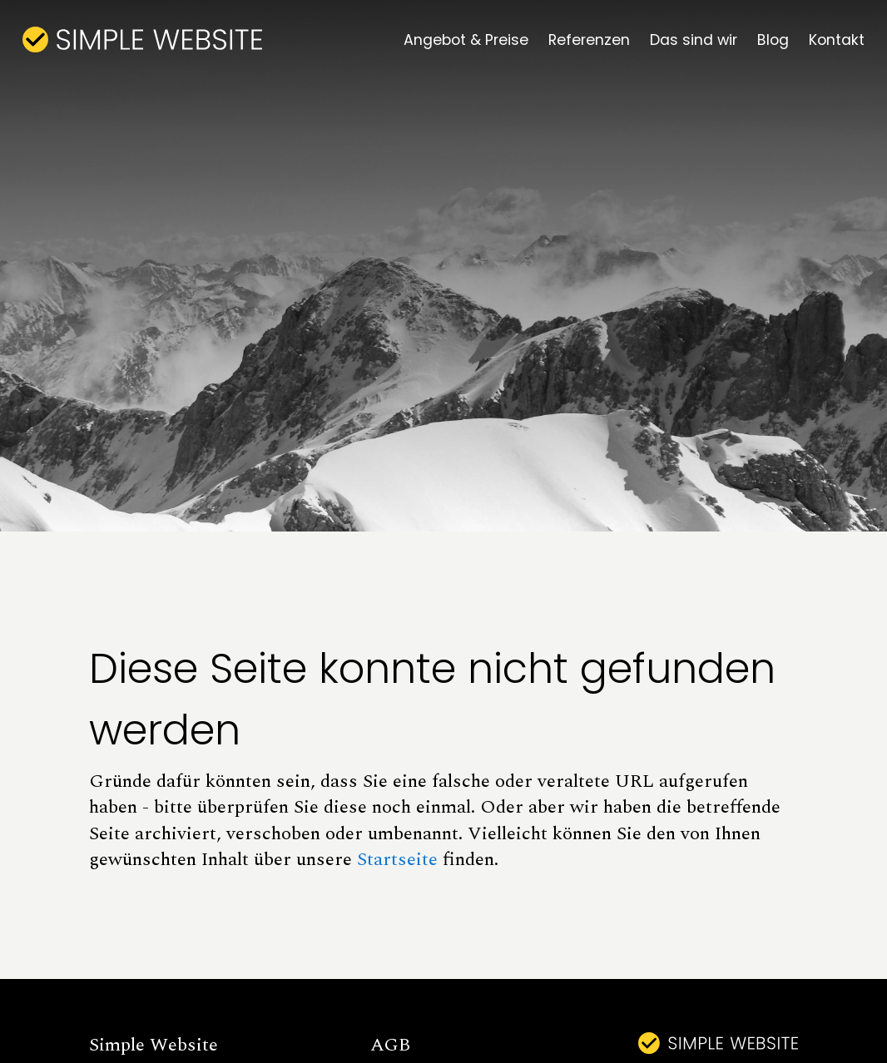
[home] (142, 39)
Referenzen (589, 40)
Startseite (397, 859)
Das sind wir (693, 40)
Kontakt (837, 40)
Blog (773, 40)
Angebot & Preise (466, 40)
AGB (390, 1045)
